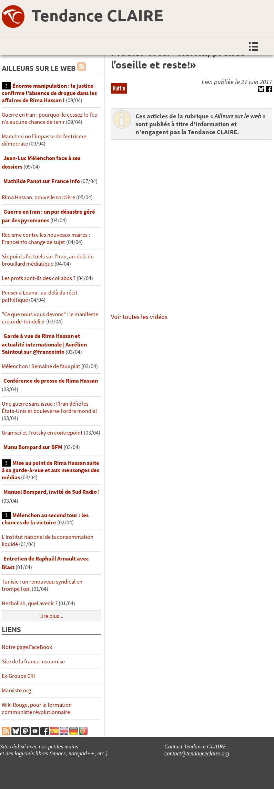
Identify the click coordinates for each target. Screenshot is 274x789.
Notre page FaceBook (27, 647)
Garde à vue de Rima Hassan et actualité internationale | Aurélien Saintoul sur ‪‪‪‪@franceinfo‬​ (44, 343)
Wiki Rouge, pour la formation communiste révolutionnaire (37, 708)
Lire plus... (51, 616)
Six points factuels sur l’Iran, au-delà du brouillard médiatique (48, 260)
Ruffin (119, 88)
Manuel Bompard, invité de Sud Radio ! (51, 491)
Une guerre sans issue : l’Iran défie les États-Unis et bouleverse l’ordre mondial (49, 407)
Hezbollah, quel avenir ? (30, 603)
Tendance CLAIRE (97, 15)
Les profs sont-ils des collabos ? (38, 278)
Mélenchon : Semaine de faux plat (41, 366)
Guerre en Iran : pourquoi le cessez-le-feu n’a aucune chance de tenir (50, 118)
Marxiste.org (16, 690)
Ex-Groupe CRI (18, 676)
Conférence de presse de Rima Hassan (50, 380)
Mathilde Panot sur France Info (41, 181)
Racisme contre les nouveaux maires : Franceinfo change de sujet (46, 238)
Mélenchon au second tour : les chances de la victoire (45, 519)
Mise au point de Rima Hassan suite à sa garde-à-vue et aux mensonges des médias (50, 470)
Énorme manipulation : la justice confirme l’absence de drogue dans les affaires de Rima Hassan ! (49, 93)
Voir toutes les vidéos (139, 317)
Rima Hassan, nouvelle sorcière (38, 197)
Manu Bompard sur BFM (32, 447)
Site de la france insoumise (33, 661)
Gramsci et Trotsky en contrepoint (42, 432)
